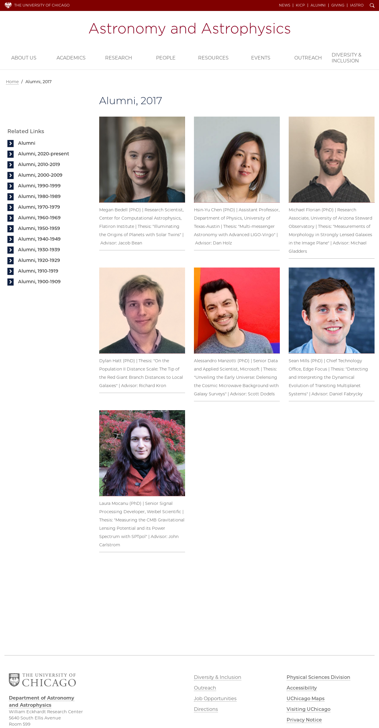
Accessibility (302, 688)
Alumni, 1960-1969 (39, 217)
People (166, 58)
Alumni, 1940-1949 (39, 239)
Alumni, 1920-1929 (39, 260)
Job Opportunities (215, 698)
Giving (337, 5)
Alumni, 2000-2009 (40, 175)
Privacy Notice (304, 720)
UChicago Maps (306, 698)
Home (12, 81)
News (284, 5)
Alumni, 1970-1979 (39, 207)
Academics (71, 58)
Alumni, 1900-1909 (39, 281)
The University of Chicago (42, 5)
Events (260, 58)
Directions (206, 709)
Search (372, 6)
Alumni (318, 5)
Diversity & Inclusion (347, 58)
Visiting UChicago (308, 709)
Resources (213, 58)
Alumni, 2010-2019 (39, 164)
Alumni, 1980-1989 (39, 196)
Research (118, 58)
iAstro (357, 5)
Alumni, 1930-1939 (39, 249)
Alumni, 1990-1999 (39, 186)
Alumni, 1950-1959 (39, 228)
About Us (23, 58)
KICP (300, 5)
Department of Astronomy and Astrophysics (189, 29)
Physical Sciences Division (318, 677)
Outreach (308, 58)
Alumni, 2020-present (43, 154)
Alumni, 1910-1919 (38, 271)
